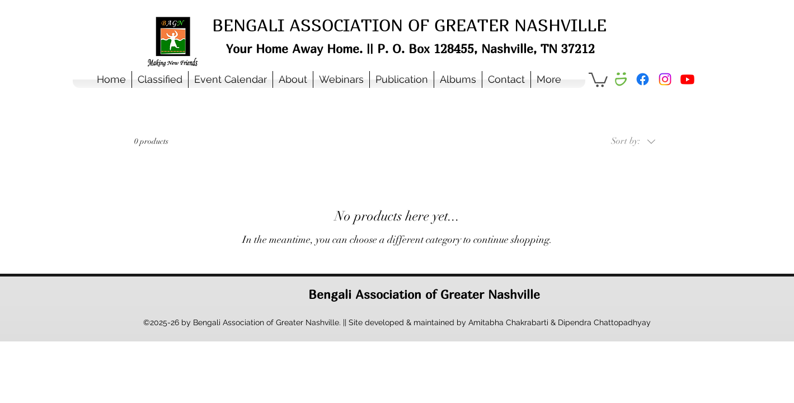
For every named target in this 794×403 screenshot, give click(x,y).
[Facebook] (643, 79)
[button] (293, 79)
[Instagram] (665, 79)
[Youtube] (687, 79)
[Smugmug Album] (620, 79)
